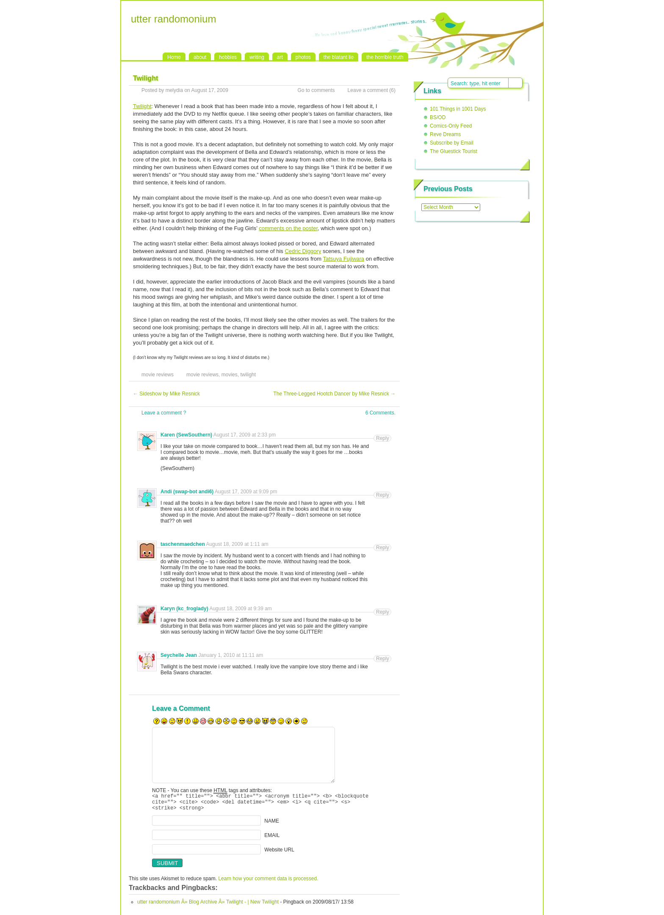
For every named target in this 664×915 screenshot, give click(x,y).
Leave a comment (368, 90)
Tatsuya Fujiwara (344, 259)
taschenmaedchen (182, 544)
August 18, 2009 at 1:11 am (237, 544)
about (200, 57)
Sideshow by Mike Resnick (166, 394)
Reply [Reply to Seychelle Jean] (382, 659)
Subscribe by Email (451, 143)
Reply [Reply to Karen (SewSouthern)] (382, 438)
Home (174, 57)
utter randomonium (173, 19)
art (280, 57)
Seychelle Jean (178, 655)
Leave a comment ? (163, 413)
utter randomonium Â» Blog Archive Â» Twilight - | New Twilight (208, 906)
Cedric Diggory (303, 251)
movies (229, 375)
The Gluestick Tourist (453, 151)
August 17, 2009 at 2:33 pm (244, 435)
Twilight (142, 106)
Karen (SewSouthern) (186, 435)
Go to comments (316, 90)
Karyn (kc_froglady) (184, 609)
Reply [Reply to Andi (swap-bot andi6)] (382, 495)
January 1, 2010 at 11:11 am (230, 655)
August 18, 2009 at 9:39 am (240, 609)
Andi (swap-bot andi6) (186, 492)
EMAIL (271, 839)
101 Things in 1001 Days (458, 109)
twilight (248, 375)
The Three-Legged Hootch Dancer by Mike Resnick (334, 394)
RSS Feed (567, 9)
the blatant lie (339, 57)
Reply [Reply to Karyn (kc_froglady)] (382, 612)
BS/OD (437, 117)
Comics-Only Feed (451, 126)
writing (256, 57)
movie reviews (157, 375)
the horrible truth (384, 57)
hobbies (228, 57)
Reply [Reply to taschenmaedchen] (382, 548)
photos (303, 57)
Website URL (279, 854)
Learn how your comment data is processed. (268, 882)
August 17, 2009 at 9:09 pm (246, 492)
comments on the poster (288, 228)
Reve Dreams (445, 134)
